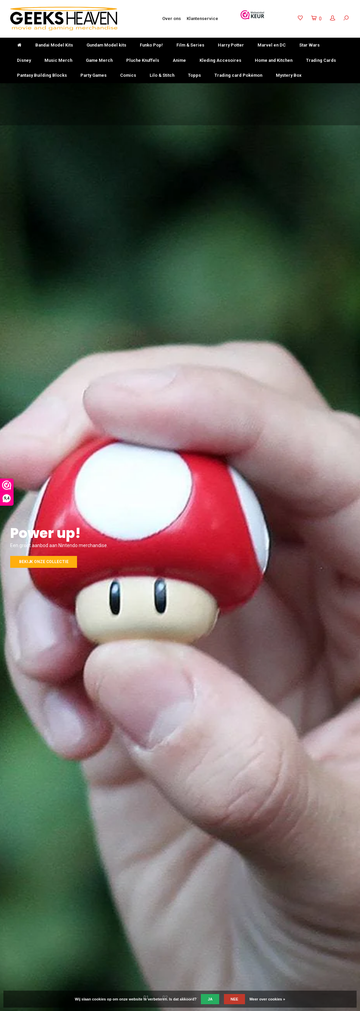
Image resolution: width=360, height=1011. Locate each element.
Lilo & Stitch (162, 75)
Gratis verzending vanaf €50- (41, 89)
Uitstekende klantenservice (319, 89)
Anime (179, 60)
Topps (194, 75)
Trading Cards (321, 60)
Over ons (171, 18)
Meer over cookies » (267, 999)
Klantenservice (202, 18)
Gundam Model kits (106, 45)
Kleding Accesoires (220, 60)
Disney (24, 60)
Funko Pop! (151, 45)
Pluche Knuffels (142, 60)
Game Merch (99, 60)
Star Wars (309, 45)
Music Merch (58, 60)
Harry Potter (231, 45)
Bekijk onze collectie (43, 561)
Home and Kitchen (273, 60)
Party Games (93, 75)
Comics (128, 75)
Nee (235, 999)
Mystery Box (289, 75)
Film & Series (190, 45)
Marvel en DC (272, 45)
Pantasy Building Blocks (42, 75)
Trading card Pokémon (238, 75)
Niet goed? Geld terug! (128, 89)
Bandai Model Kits (54, 45)
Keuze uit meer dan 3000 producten (221, 89)
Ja (210, 999)
